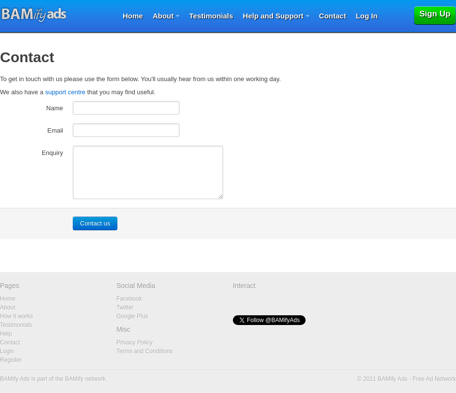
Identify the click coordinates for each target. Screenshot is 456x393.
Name (54, 108)
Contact (332, 16)
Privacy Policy (134, 342)
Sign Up (434, 13)
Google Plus (132, 316)
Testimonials (211, 16)
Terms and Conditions (144, 351)
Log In (366, 16)
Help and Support (273, 16)
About (163, 16)
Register (11, 360)
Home (133, 16)
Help (6, 333)
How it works (16, 316)
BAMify (74, 379)
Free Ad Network (434, 379)
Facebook (129, 298)
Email (55, 130)
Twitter (124, 307)
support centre (65, 92)
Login (7, 351)
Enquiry (52, 152)
